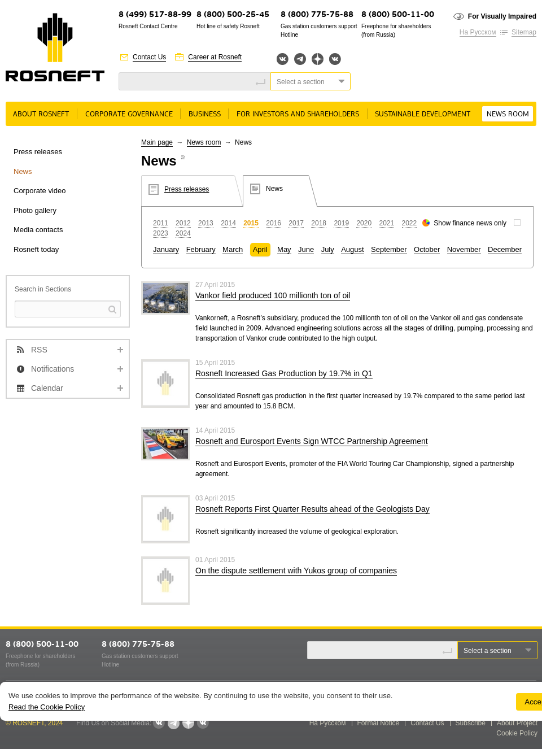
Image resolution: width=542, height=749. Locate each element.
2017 (296, 223)
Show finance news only (470, 223)
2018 (318, 223)
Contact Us (149, 57)
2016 (273, 223)
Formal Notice (378, 723)
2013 (205, 223)
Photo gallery (35, 210)
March (232, 249)
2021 (386, 223)
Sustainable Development (422, 114)
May (284, 249)
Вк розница (335, 59)
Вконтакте (283, 59)
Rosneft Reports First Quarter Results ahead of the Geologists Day (312, 508)
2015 (251, 223)
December (505, 249)
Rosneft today (36, 249)
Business (205, 114)
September (389, 249)
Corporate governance (129, 114)
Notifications (52, 368)
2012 (183, 223)
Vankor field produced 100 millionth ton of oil (272, 295)
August (352, 249)
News (23, 171)
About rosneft (41, 114)
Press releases (38, 151)
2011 (160, 223)
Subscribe (471, 723)
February (201, 249)
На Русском (478, 32)
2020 (363, 223)
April (260, 249)
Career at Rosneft (215, 57)
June (306, 249)
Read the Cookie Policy (46, 707)
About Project (517, 723)
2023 (160, 233)
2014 (228, 223)
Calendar (47, 388)
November (464, 249)
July (327, 249)
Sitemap (524, 32)
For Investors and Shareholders (298, 114)
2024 (183, 233)
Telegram (300, 59)
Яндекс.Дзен (318, 59)
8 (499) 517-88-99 (155, 15)
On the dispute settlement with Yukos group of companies (296, 570)
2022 (409, 223)
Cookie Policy (516, 733)
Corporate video (40, 190)
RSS (39, 349)
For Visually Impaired (502, 16)
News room (508, 114)
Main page (157, 142)
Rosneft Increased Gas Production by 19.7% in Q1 (284, 373)
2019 (341, 223)
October (427, 249)
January (166, 249)
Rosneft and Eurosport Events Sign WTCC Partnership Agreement (311, 441)
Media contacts (38, 229)
